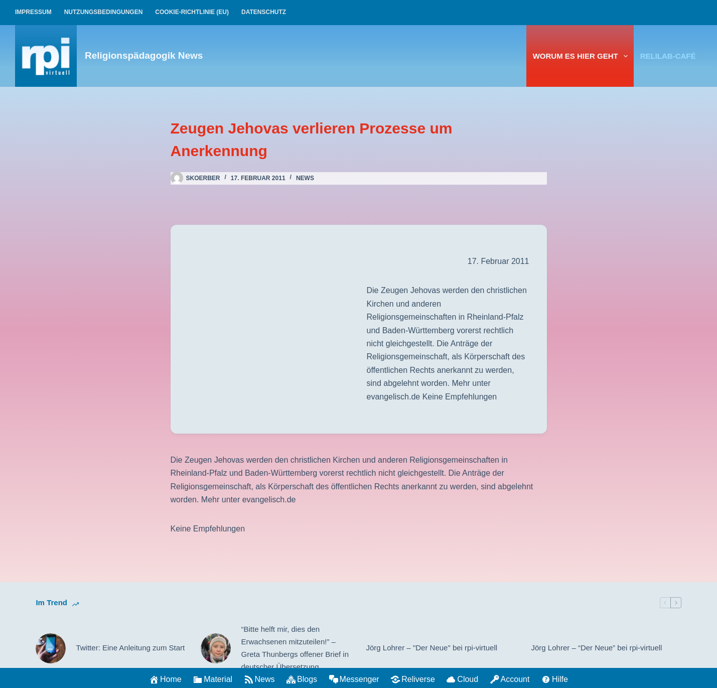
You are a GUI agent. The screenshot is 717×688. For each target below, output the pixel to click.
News (305, 178)
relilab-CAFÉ (668, 56)
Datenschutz (263, 12)
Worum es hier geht (582, 56)
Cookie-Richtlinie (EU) (192, 12)
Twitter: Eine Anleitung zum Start (130, 647)
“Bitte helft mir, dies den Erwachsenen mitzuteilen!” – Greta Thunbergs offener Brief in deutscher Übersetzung (295, 647)
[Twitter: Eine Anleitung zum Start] (51, 648)
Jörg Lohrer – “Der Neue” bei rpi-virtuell (596, 647)
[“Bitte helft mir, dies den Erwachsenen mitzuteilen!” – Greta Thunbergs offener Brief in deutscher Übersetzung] (216, 648)
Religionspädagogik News (144, 55)
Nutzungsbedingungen (103, 12)
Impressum (33, 12)
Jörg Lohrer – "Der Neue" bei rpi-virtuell (432, 647)
